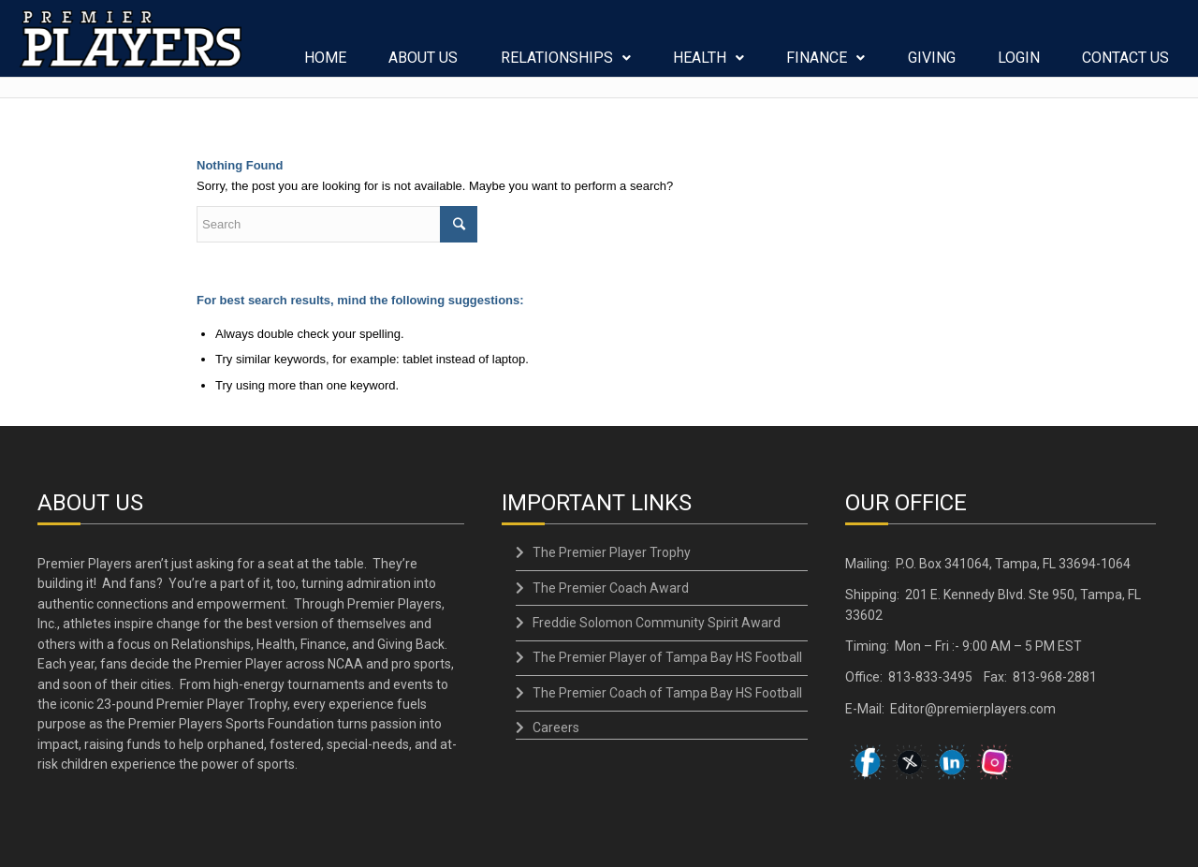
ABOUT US (424, 64)
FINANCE (826, 64)
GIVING (932, 64)
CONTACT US (1126, 64)
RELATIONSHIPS (566, 64)
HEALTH (709, 64)
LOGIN (1020, 64)
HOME (326, 64)
